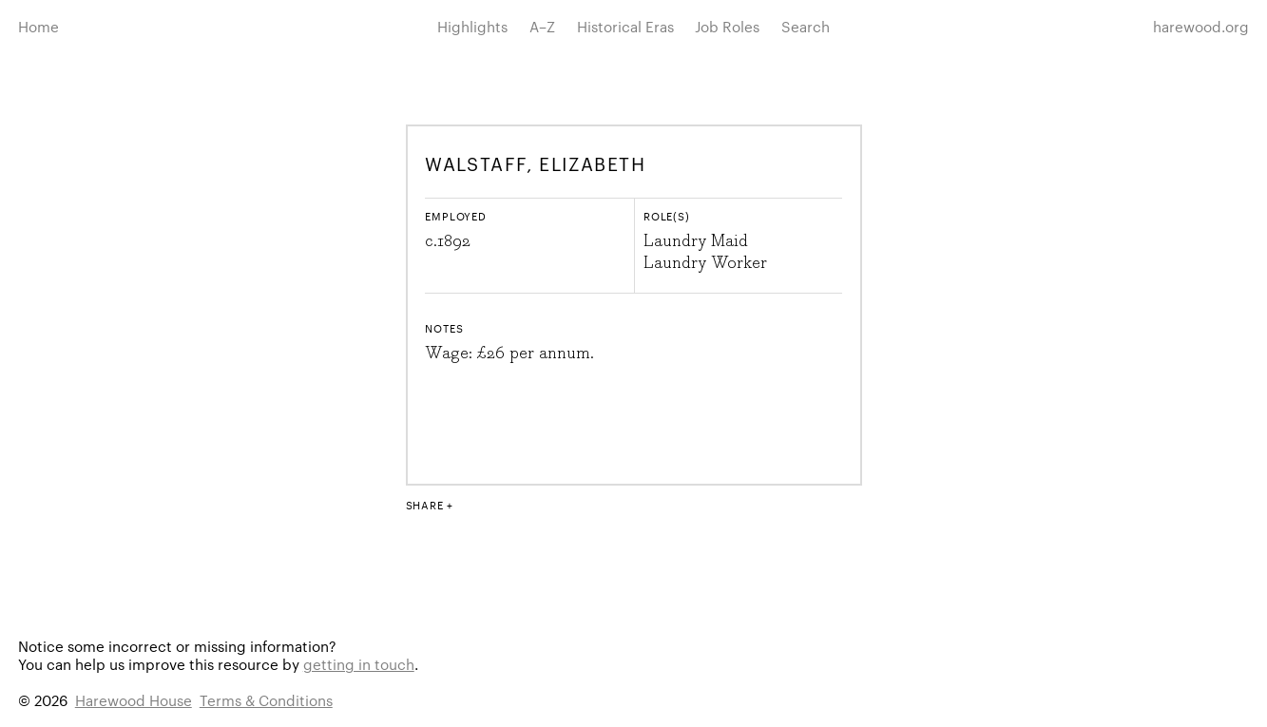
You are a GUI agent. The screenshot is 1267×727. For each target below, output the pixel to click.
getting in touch (358, 664)
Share (425, 504)
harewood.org (1201, 26)
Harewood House (133, 700)
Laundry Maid (695, 241)
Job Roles (727, 26)
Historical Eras (625, 26)
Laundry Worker (705, 263)
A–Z (542, 26)
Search (805, 26)
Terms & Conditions (266, 700)
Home (38, 26)
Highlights (472, 26)
